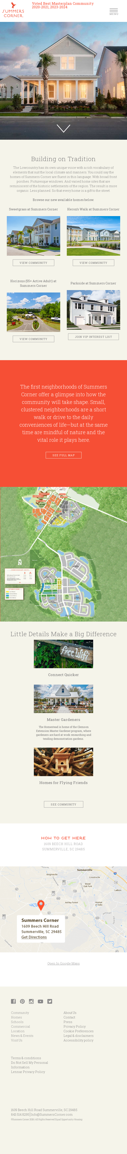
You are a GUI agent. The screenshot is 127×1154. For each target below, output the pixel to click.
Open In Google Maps (63, 963)
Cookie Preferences (79, 1031)
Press (68, 1022)
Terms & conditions (26, 1058)
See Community (63, 804)
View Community (33, 262)
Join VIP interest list (93, 336)
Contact (69, 1017)
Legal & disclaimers (79, 1036)
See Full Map (64, 455)
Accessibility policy (78, 1040)
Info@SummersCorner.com (52, 1114)
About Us (70, 1013)
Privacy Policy (75, 1026)
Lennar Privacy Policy (28, 1072)
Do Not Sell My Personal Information (29, 1065)
